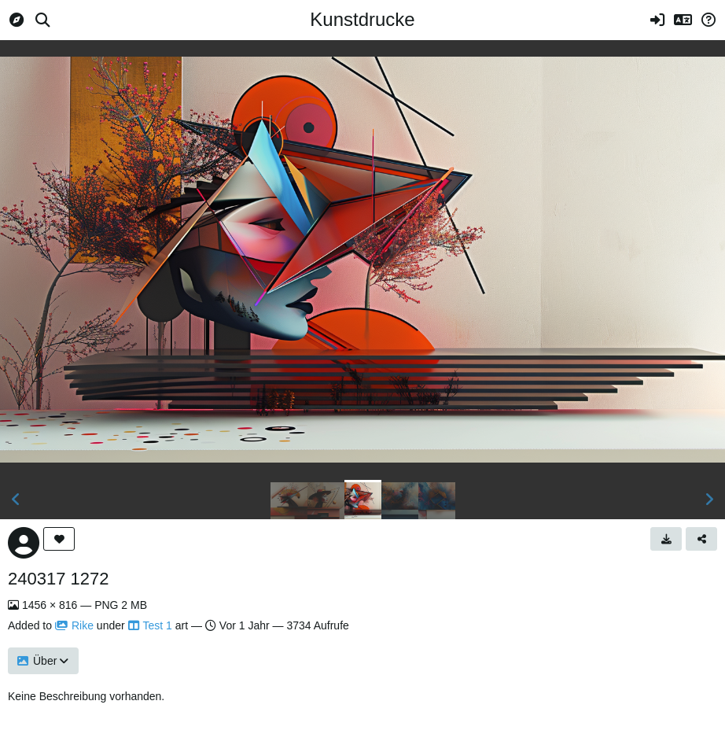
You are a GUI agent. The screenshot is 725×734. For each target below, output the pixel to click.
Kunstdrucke (362, 19)
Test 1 (150, 625)
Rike (74, 625)
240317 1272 (58, 578)
